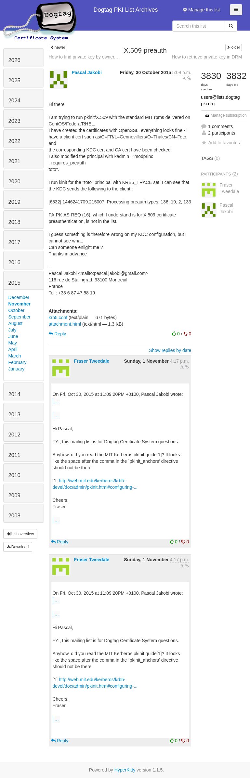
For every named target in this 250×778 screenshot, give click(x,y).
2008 (14, 515)
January (16, 368)
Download (18, 547)
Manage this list (201, 9)
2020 (14, 181)
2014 (14, 394)
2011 (14, 455)
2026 (14, 60)
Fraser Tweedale (91, 361)
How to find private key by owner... (83, 56)
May (12, 342)
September (19, 316)
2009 (14, 495)
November (19, 303)
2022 (14, 141)
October (16, 310)
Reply (57, 333)
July (12, 329)
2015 (14, 283)
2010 (14, 475)
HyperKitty (125, 769)
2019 (14, 202)
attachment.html (65, 324)
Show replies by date (170, 350)
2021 (14, 161)
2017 (14, 242)
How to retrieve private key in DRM (207, 56)
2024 (14, 100)
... (57, 401)
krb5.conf (58, 317)
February (17, 362)
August (15, 323)
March (14, 355)
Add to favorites (220, 142)
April (13, 349)
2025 (14, 80)
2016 (14, 262)
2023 (14, 121)
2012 (14, 435)
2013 (14, 414)
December (19, 297)
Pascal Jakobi (87, 72)
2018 (14, 222)
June (13, 336)
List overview (20, 534)
